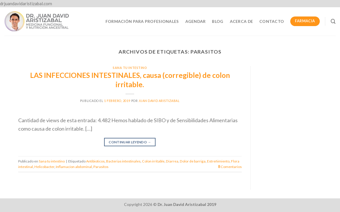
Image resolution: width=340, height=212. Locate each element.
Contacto (271, 21)
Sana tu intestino (130, 68)
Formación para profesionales (142, 21)
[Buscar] (333, 21)
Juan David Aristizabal (159, 101)
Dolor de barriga (193, 161)
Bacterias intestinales (123, 161)
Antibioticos (95, 161)
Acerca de (241, 21)
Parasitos (100, 167)
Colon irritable (153, 161)
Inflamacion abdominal (74, 167)
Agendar (195, 21)
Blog (217, 21)
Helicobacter (44, 167)
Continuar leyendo (130, 142)
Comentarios (230, 167)
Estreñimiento (218, 161)
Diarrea (172, 161)
